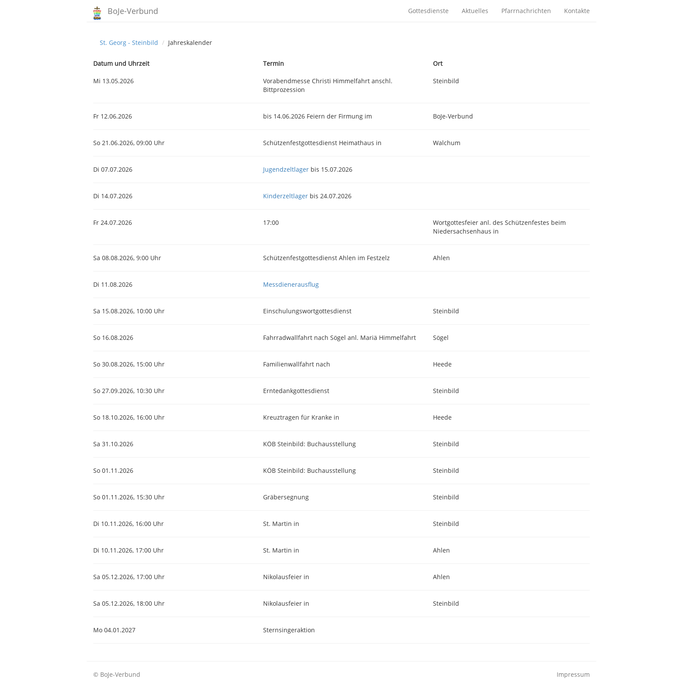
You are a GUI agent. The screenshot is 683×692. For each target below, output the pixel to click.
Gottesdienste (428, 11)
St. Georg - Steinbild (129, 42)
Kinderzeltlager (285, 196)
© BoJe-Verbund (116, 674)
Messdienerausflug (291, 284)
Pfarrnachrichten (526, 11)
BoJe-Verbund (133, 11)
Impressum (573, 674)
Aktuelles (475, 11)
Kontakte (577, 11)
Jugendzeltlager (286, 169)
